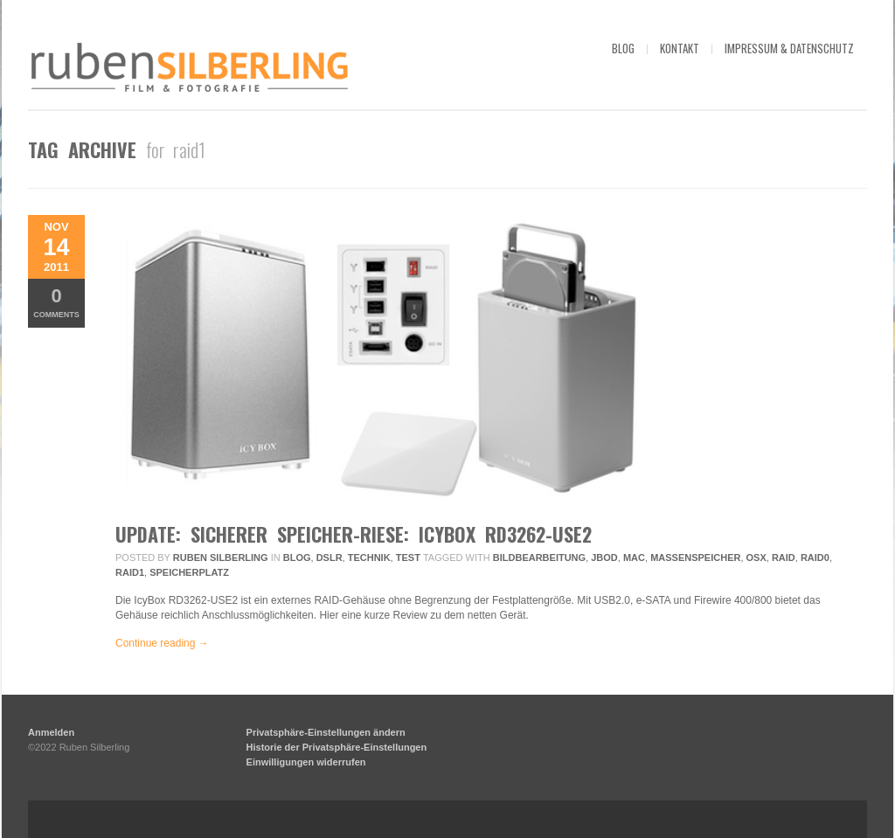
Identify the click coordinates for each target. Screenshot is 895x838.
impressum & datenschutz (789, 48)
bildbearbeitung (539, 557)
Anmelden (51, 732)
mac (634, 557)
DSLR (329, 557)
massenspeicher (695, 557)
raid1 (129, 572)
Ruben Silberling (220, 557)
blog (623, 48)
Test (408, 557)
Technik (369, 557)
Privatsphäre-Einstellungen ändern (326, 732)
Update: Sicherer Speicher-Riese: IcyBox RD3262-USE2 (353, 534)
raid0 (815, 557)
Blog (297, 557)
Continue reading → (162, 643)
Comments (56, 302)
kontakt (679, 48)
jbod (604, 557)
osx (756, 557)
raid (783, 557)
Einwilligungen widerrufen (306, 762)
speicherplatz (189, 572)
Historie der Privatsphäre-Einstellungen (336, 747)
